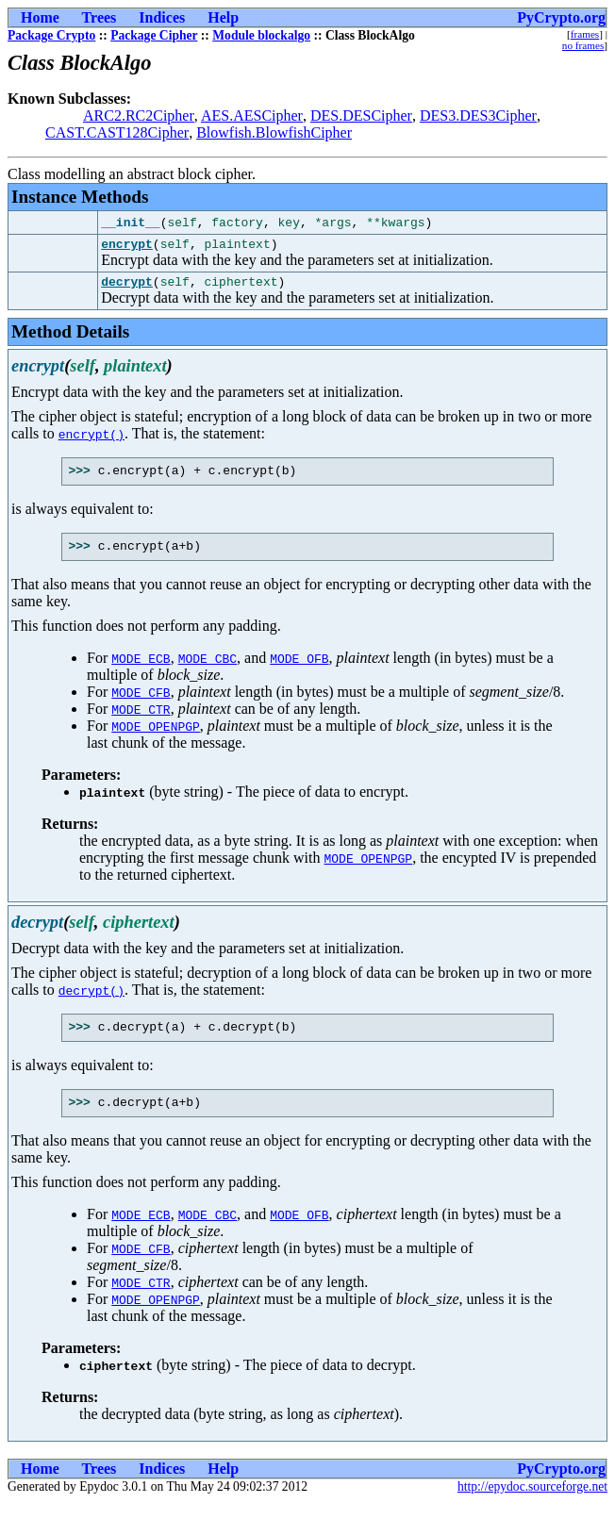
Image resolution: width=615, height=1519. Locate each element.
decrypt (127, 286)
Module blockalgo (261, 35)
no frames (583, 45)
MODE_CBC (207, 669)
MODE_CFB (140, 703)
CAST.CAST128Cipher (117, 132)
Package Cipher (153, 35)
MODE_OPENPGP (155, 737)
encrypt (127, 246)
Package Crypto (51, 35)
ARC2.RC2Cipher (138, 115)
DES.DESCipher (361, 115)
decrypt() (91, 1001)
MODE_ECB (140, 669)
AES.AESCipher (252, 115)
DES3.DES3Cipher (478, 115)
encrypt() (91, 439)
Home (40, 17)
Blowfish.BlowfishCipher (274, 132)
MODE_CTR (140, 720)
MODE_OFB (299, 669)
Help (223, 17)
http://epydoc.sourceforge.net (532, 1503)
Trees (99, 17)
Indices (162, 17)
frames (585, 34)
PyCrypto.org (561, 17)
